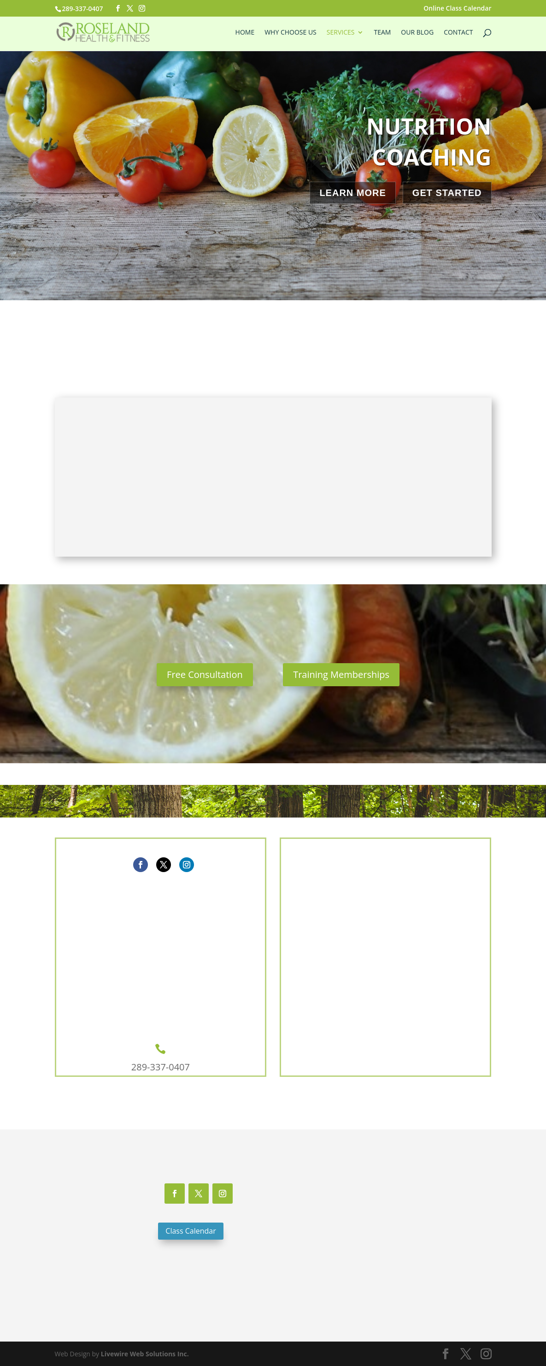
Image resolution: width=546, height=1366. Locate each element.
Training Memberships (341, 674)
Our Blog (417, 32)
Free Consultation (205, 674)
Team (382, 32)
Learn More (352, 193)
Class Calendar (190, 1231)
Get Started (447, 193)
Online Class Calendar (457, 8)
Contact (458, 32)
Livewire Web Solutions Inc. (145, 1353)
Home (245, 32)
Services (341, 32)
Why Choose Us (290, 32)
